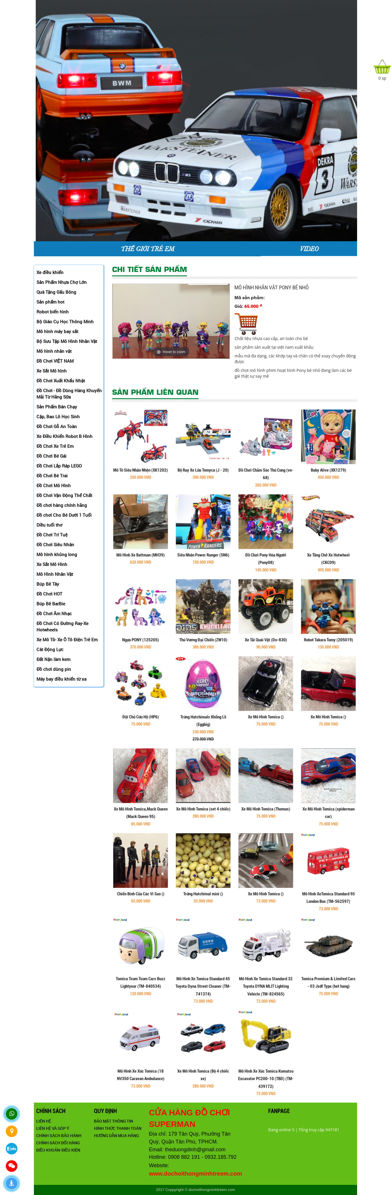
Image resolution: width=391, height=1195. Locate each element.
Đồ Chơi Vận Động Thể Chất (64, 495)
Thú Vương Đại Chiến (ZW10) (203, 623)
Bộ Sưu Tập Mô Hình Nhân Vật (67, 341)
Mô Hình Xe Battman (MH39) (140, 538)
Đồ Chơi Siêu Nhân (55, 544)
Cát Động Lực (50, 649)
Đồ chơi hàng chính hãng (62, 505)
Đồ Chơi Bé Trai (52, 475)
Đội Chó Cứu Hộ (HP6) (140, 700)
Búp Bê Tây (48, 584)
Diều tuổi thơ (49, 525)
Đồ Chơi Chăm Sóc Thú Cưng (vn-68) (265, 457)
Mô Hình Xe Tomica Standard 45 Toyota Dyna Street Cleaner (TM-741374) (203, 969)
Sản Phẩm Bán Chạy (57, 407)
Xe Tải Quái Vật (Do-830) (265, 623)
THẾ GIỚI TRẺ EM (147, 248)
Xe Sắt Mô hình (52, 371)
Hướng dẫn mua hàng (171, 1135)
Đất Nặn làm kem (53, 659)
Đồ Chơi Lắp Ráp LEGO (59, 466)
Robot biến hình (53, 312)
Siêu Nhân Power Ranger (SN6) (203, 538)
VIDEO (308, 248)
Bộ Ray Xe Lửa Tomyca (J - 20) (203, 453)
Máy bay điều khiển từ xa (61, 679)
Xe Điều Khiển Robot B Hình (64, 436)
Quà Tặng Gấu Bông (56, 292)
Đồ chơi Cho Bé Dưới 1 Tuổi (64, 515)
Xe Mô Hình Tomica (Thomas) (265, 792)
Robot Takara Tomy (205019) (328, 623)
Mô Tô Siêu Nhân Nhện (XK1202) (140, 453)
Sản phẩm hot (50, 302)
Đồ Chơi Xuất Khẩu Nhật (61, 380)
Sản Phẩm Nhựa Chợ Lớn (62, 282)
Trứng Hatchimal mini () (203, 877)
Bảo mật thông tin (168, 1121)
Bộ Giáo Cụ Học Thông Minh (65, 321)
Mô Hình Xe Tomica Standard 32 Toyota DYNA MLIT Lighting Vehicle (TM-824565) (265, 969)
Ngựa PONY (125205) (140, 623)
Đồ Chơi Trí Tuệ (52, 535)
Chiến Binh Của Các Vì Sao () (140, 877)
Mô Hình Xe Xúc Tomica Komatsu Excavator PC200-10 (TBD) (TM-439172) (265, 1061)
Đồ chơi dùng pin (54, 669)
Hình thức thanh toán (172, 1128)
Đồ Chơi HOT (49, 594)
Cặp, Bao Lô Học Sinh (58, 416)
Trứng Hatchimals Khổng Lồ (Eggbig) (203, 706)
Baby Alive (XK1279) (328, 453)
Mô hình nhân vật (54, 351)
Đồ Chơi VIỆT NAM (55, 361)
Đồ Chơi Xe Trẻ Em (55, 446)
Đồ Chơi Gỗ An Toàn (57, 426)
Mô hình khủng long (57, 554)
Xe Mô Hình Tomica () (266, 700)
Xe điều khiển (50, 272)
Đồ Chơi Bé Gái (51, 456)
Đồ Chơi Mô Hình (54, 485)
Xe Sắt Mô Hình (52, 564)
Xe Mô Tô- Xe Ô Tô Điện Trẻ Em (67, 639)
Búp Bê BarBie (51, 603)
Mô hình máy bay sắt (57, 331)
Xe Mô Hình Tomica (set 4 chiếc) (203, 792)
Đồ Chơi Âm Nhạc (54, 613)
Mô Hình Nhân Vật (55, 574)
